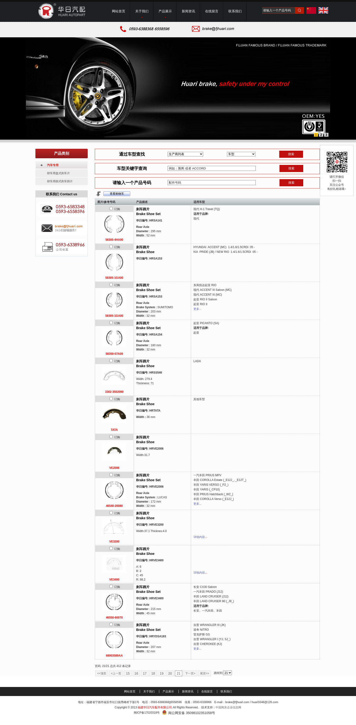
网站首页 (130, 691)
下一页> (190, 673)
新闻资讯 (188, 691)
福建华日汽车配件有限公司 (155, 707)
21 (179, 673)
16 (136, 673)
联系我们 (226, 691)
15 (128, 673)
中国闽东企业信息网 (228, 707)
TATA (114, 430)
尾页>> (204, 673)
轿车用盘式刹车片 (58, 173)
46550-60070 (114, 617)
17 (145, 673)
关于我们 (149, 691)
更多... (197, 309)
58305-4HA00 (114, 239)
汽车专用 (52, 165)
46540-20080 (114, 506)
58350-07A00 (114, 353)
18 (153, 673)
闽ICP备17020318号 (147, 712)
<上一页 (116, 673)
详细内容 (199, 537)
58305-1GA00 (114, 277)
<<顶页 (101, 673)
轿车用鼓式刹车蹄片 (60, 181)
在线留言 (207, 691)
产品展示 (169, 691)
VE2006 (114, 468)
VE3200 (114, 541)
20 (170, 673)
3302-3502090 (114, 392)
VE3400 (114, 579)
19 (162, 673)
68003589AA (114, 655)
